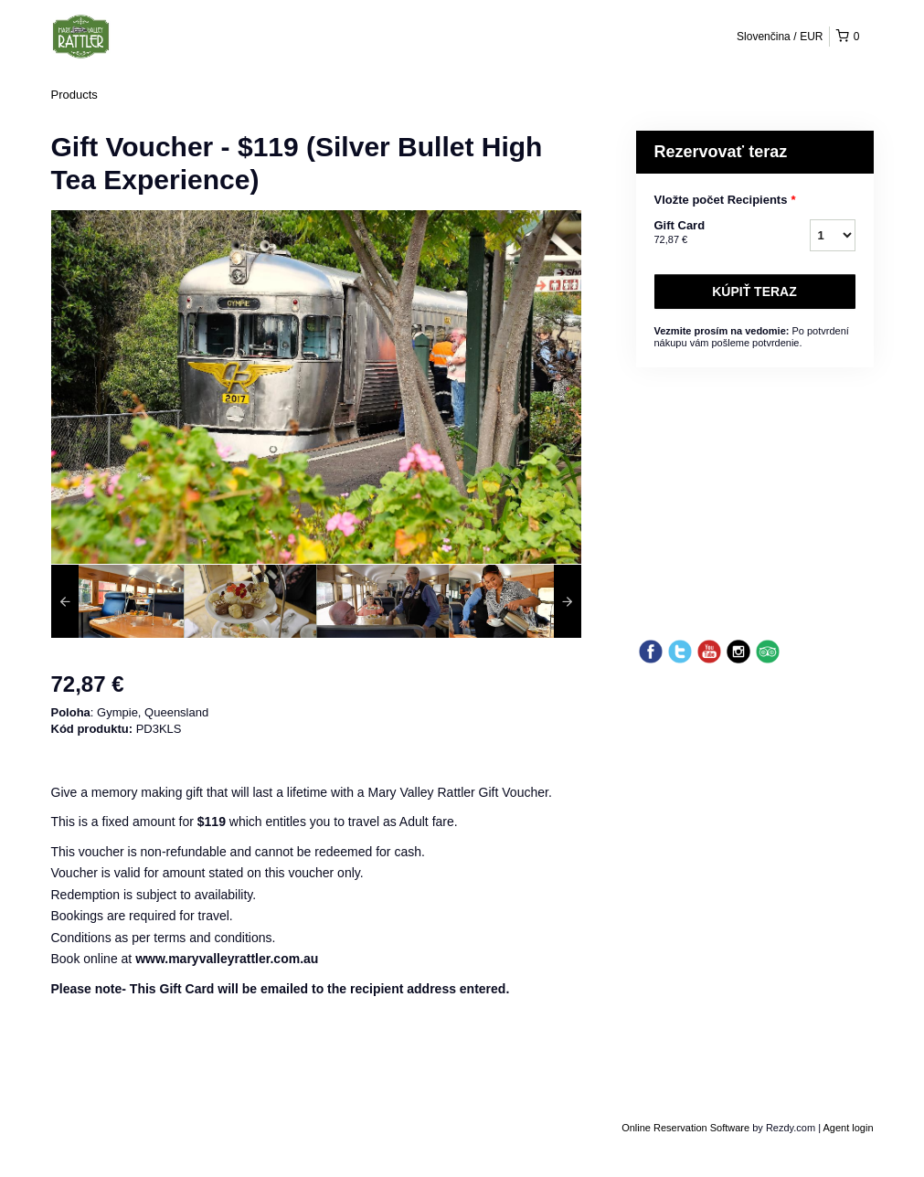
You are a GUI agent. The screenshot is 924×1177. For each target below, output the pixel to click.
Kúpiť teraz (754, 291)
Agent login (848, 1127)
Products (74, 94)
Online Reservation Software (685, 1127)
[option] (117, 601)
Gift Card (709, 233)
